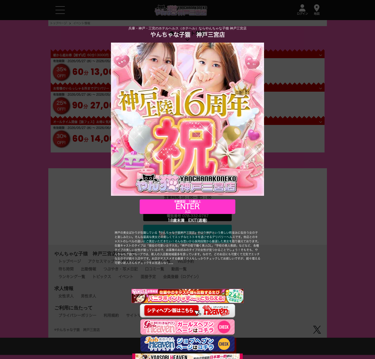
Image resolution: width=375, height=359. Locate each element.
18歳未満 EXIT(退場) (187, 220)
